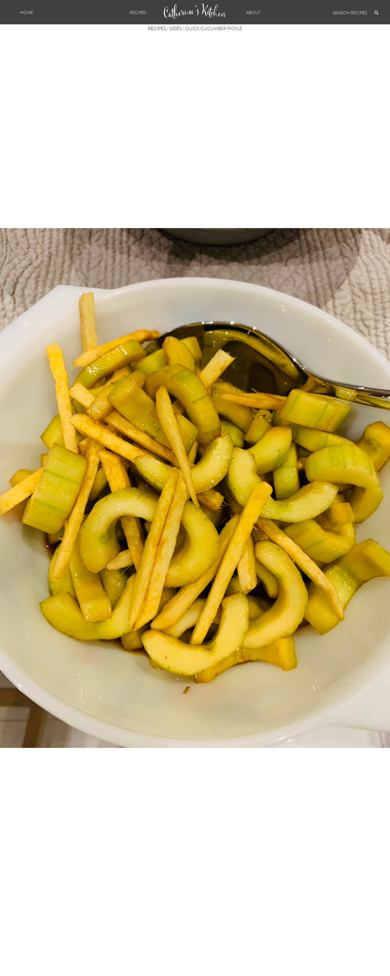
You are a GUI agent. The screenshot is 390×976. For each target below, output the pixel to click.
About (253, 13)
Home (26, 13)
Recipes (137, 13)
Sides (175, 29)
